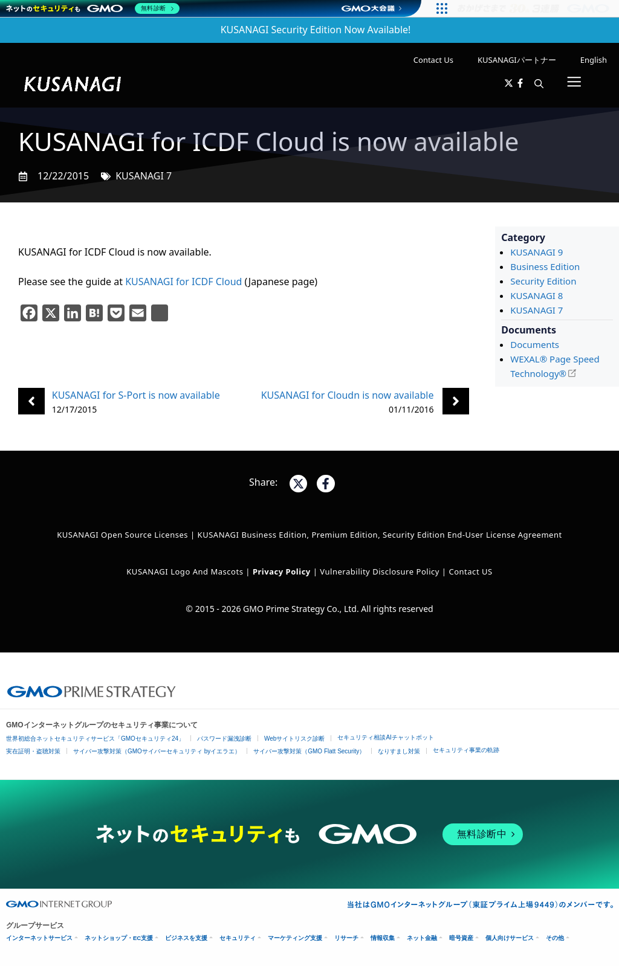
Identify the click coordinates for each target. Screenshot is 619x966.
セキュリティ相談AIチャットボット (385, 737)
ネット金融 (422, 938)
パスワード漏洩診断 (224, 738)
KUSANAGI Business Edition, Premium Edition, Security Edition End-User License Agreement (380, 534)
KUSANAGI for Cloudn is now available (347, 395)
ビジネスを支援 (186, 938)
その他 (555, 938)
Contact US (470, 571)
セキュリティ (237, 938)
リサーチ (346, 938)
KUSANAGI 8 (536, 295)
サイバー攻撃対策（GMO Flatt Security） (309, 751)
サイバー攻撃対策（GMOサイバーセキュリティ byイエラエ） (157, 751)
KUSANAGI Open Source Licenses (122, 534)
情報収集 (383, 938)
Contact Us (433, 59)
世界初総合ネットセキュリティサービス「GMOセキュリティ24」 (95, 738)
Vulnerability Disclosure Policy (379, 571)
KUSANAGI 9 (536, 252)
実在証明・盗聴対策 (33, 751)
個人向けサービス (509, 938)
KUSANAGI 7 (143, 175)
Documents (534, 344)
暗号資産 (461, 938)
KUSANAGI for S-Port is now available (136, 395)
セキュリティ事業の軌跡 (466, 750)
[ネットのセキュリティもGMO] (93, 8)
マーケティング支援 (295, 938)
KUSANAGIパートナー (517, 59)
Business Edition (545, 266)
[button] (539, 84)
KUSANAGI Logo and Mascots (185, 571)
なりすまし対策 (399, 751)
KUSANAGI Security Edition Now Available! (316, 29)
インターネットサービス (39, 938)
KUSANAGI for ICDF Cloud (183, 281)
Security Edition (543, 281)
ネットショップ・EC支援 (119, 938)
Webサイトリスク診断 (294, 738)
